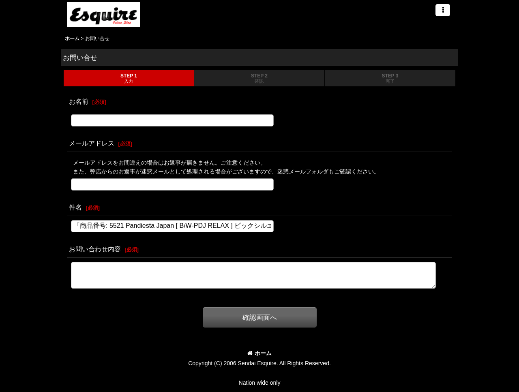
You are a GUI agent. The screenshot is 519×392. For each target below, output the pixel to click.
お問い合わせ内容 (95, 249)
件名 (75, 207)
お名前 (78, 101)
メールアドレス (91, 143)
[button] (442, 10)
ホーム (259, 353)
